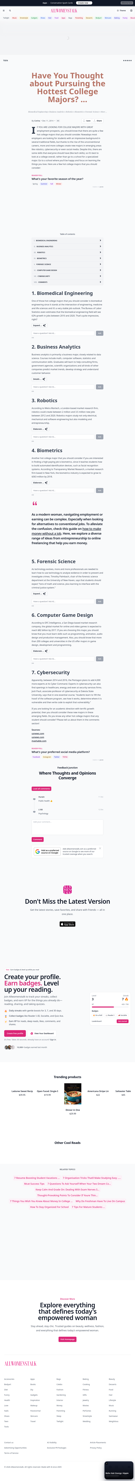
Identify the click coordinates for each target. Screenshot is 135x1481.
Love (6, 1405)
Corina (37, 120)
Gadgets (34, 18)
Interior (60, 1400)
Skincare (108, 18)
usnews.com (38, 733)
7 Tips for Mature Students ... (88, 1207)
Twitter (56, 757)
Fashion (60, 1389)
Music (14, 18)
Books (33, 1384)
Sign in (53, 1039)
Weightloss (113, 1421)
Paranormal (35, 1411)
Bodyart (99, 18)
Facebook (36, 757)
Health (7, 1400)
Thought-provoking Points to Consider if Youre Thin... (67, 1195)
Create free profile (15, 1033)
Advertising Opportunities (15, 1448)
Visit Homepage (67, 1339)
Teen (6, 1421)
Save (86, 120)
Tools (6, 1426)
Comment (37, 839)
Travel (32, 1421)
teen (5, 60)
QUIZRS (101, 187)
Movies (86, 1405)
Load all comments (41, 788)
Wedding (86, 1421)
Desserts (89, 18)
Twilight (6, 18)
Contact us (8, 1442)
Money (59, 1405)
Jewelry (86, 1400)
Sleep (59, 1416)
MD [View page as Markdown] (58, 121)
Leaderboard (97, 1021)
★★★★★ (127, 60)
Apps (63, 18)
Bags (70, 18)
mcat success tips (34, 1183)
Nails (6, 1411)
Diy (31, 1389)
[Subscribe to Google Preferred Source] (47, 851)
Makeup (33, 1405)
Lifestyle (112, 1400)
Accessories (9, 1379)
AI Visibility (51, 1442)
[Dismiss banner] (100, 848)
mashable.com (39, 740)
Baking (117, 18)
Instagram (47, 757)
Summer (44, 184)
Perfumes (87, 1411)
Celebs (59, 1384)
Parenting (79, 18)
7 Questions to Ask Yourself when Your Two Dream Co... (79, 1183)
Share (97, 120)
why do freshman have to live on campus (100, 1201)
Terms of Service (11, 1453)
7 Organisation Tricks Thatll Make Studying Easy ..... (92, 1177)
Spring (35, 184)
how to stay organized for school (49, 1207)
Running (112, 1411)
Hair (49, 18)
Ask (99, 333)
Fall (51, 184)
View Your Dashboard (42, 1033)
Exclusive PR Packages (56, 1448)
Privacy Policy (96, 1448)
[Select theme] (121, 10)
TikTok (65, 757)
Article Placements (98, 1442)
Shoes (43, 18)
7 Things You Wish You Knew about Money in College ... (41, 1201)
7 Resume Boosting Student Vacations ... (37, 1177)
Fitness (86, 1389)
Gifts (85, 1395)
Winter (58, 184)
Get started (122, 1021)
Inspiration (35, 1400)
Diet (6, 1389)
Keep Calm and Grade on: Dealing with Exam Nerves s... (67, 1189)
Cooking (86, 1384)
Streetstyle (24, 18)
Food (56, 18)
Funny (125, 18)
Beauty (112, 1379)
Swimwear (113, 1416)
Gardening (61, 1395)
